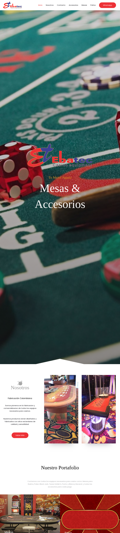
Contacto (61, 5)
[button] (107, 5)
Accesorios (73, 5)
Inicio (40, 5)
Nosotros (50, 5)
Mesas (84, 5)
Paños (93, 5)
